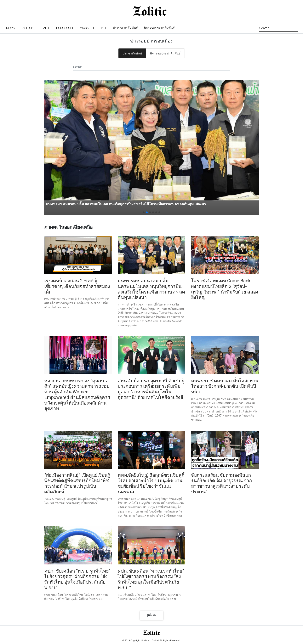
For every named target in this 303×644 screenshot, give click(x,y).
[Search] (278, 28)
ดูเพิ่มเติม (152, 615)
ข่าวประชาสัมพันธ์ (125, 28)
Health (45, 28)
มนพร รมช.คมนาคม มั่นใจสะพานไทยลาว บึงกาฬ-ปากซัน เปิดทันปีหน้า (224, 386)
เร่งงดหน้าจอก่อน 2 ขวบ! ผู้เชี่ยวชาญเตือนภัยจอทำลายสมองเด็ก (77, 286)
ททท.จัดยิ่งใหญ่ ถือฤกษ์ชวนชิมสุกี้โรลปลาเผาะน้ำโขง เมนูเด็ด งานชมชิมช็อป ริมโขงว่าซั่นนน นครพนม (151, 483)
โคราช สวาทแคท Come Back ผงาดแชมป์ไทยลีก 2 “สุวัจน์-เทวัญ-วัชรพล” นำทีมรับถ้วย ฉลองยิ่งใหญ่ (224, 289)
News (12, 27)
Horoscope (65, 28)
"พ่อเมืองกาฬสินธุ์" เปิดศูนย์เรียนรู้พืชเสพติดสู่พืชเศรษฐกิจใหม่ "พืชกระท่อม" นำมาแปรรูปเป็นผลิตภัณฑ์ (77, 483)
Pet (103, 28)
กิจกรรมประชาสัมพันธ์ (159, 28)
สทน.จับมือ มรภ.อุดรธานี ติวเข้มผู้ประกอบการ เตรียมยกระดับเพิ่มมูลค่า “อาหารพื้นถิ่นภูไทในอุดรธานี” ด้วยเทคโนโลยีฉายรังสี (151, 389)
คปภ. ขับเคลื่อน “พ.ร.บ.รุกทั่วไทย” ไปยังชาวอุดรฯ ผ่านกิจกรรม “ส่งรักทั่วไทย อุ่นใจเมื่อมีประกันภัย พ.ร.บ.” (77, 579)
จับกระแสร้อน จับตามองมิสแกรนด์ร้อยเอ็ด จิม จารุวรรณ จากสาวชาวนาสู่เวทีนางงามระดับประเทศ (221, 483)
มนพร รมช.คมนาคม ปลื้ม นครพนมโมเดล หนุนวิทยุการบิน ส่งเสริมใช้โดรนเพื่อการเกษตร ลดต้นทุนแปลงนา (126, 204)
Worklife (87, 28)
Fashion (27, 28)
